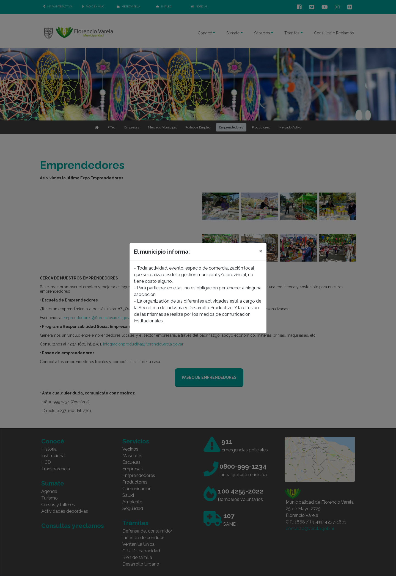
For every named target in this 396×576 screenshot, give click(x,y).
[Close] (260, 251)
